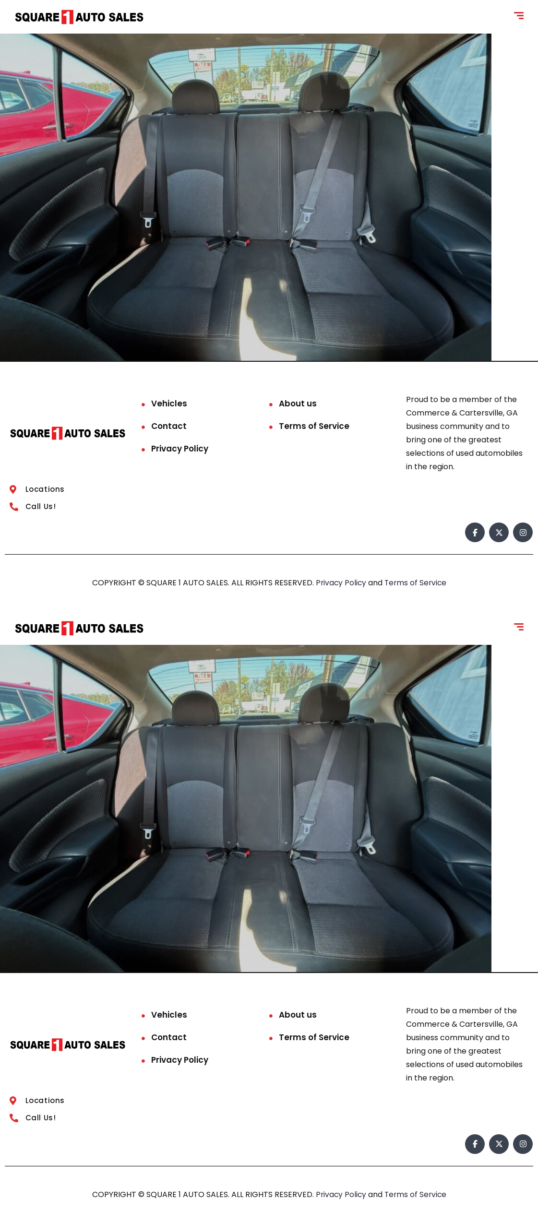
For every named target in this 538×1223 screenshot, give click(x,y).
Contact (169, 426)
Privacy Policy (179, 448)
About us (298, 403)
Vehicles (169, 403)
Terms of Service (314, 426)
